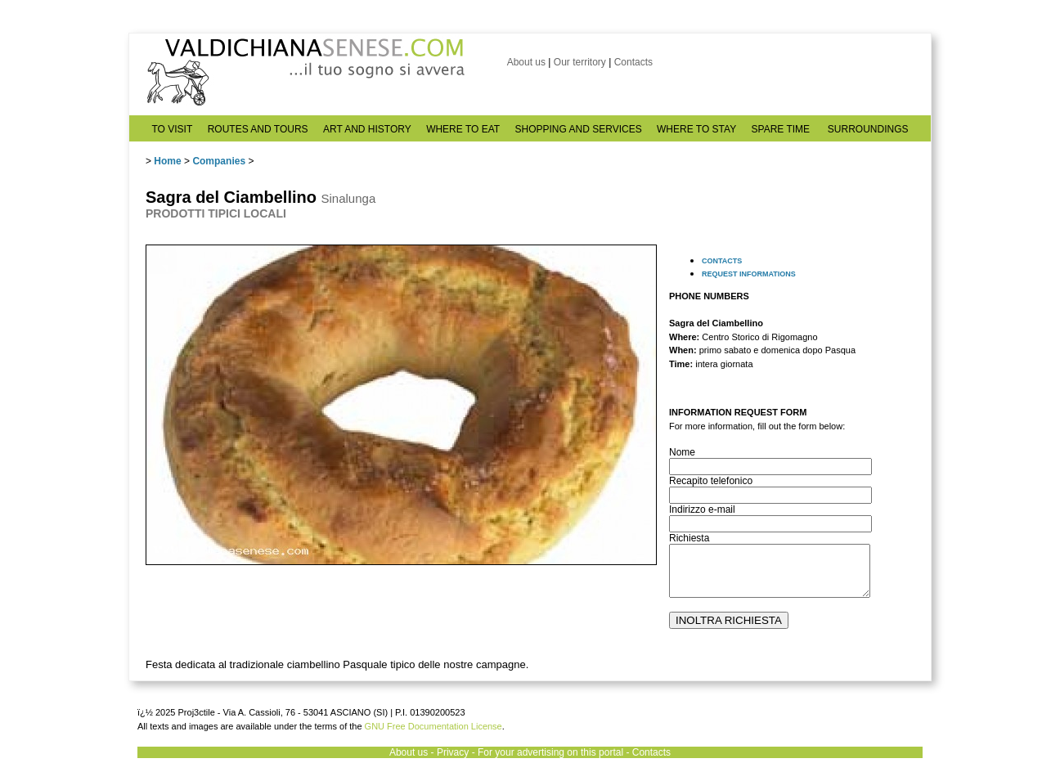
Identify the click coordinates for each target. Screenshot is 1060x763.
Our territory (580, 62)
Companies (218, 161)
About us (526, 62)
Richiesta (689, 538)
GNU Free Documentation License (433, 726)
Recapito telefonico (710, 481)
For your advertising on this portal (550, 752)
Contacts (633, 62)
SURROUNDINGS (868, 129)
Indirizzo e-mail (702, 509)
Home (167, 161)
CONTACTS (722, 261)
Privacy (453, 752)
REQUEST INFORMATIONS (749, 274)
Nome (682, 452)
